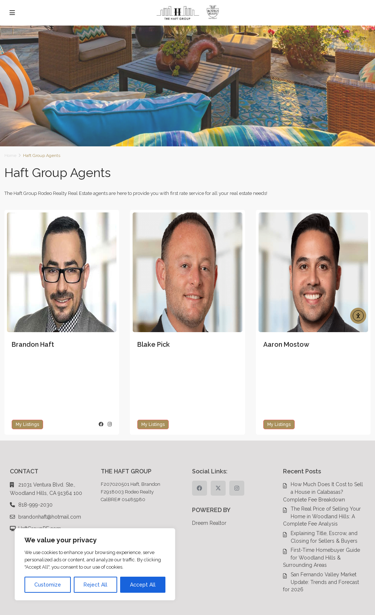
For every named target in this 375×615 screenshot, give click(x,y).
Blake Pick (153, 344)
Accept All (143, 585)
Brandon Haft (33, 344)
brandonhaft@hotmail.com (49, 517)
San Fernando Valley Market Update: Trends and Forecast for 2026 (321, 582)
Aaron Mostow (286, 344)
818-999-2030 (35, 505)
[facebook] (199, 488)
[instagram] (236, 488)
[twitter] (218, 488)
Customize (47, 585)
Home (10, 155)
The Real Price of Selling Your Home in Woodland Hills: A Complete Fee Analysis (322, 516)
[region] (95, 564)
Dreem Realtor (209, 523)
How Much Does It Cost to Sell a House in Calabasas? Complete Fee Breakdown (323, 491)
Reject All (95, 585)
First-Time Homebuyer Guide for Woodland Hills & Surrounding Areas (321, 557)
